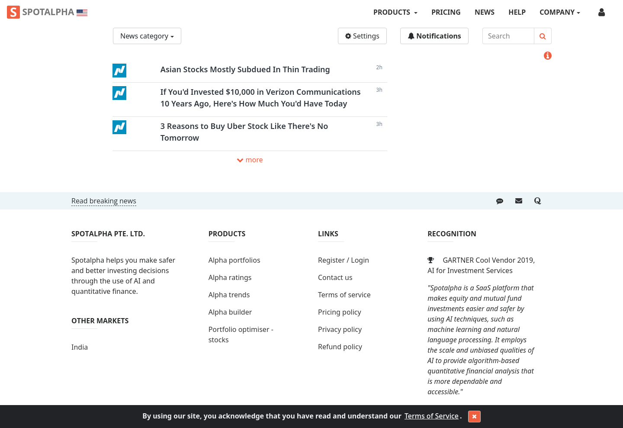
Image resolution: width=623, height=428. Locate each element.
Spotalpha (47, 12)
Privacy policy (340, 329)
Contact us (335, 277)
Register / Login (343, 260)
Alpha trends (229, 294)
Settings (362, 36)
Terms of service (344, 294)
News (485, 12)
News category (144, 36)
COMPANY (557, 12)
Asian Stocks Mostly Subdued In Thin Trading (245, 69)
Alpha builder (230, 312)
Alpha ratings (230, 277)
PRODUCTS (392, 12)
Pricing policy (339, 312)
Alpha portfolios (234, 260)
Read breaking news (103, 201)
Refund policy (340, 346)
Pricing (446, 12)
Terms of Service (432, 416)
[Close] (474, 417)
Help (517, 12)
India (79, 347)
